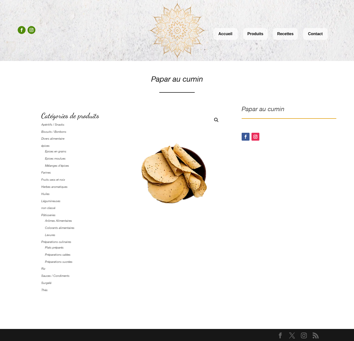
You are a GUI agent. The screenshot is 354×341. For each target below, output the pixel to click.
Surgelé (46, 283)
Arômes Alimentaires (58, 220)
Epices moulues (55, 158)
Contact (315, 34)
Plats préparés (54, 247)
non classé (48, 208)
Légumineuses (50, 201)
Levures (50, 235)
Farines (46, 172)
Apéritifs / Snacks (52, 124)
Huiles (45, 194)
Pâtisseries (48, 215)
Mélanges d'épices (57, 165)
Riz (43, 268)
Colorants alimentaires (59, 228)
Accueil (225, 34)
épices (45, 146)
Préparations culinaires (56, 242)
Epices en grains (55, 151)
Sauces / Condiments (55, 276)
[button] (216, 120)
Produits (255, 34)
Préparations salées (58, 254)
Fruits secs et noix (53, 179)
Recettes (285, 34)
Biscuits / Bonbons (53, 131)
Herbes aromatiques (54, 187)
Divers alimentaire (52, 138)
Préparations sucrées (59, 262)
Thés (44, 290)
